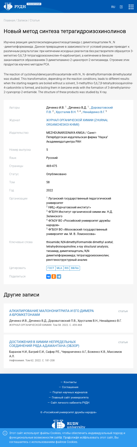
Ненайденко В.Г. (94, 112)
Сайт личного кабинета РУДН (70, 402)
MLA (59, 268)
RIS (66, 268)
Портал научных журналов (70, 392)
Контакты (70, 382)
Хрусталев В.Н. (66, 112)
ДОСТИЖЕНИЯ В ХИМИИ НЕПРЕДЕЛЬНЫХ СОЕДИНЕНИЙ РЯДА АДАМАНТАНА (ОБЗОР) (44, 344)
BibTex (75, 268)
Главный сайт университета (70, 397)
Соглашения (70, 387)
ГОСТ (51, 268)
